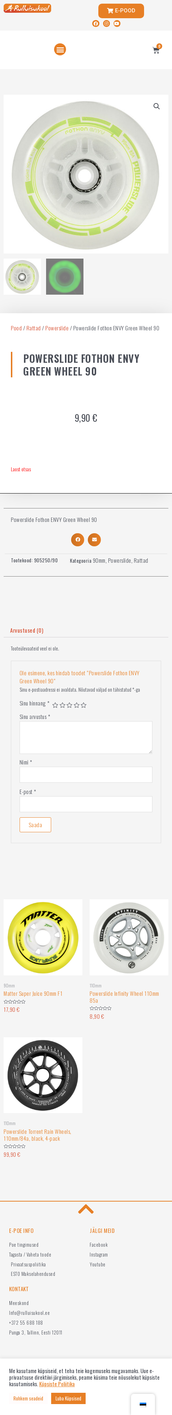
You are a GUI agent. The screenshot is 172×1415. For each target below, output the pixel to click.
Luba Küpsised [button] (68, 1398)
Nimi (26, 762)
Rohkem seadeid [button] (28, 1398)
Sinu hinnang (35, 703)
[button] (60, 49)
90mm (99, 560)
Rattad (33, 328)
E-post (28, 791)
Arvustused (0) (26, 630)
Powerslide (57, 328)
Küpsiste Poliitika (57, 1384)
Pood (16, 328)
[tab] (86, 630)
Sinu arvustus (35, 716)
